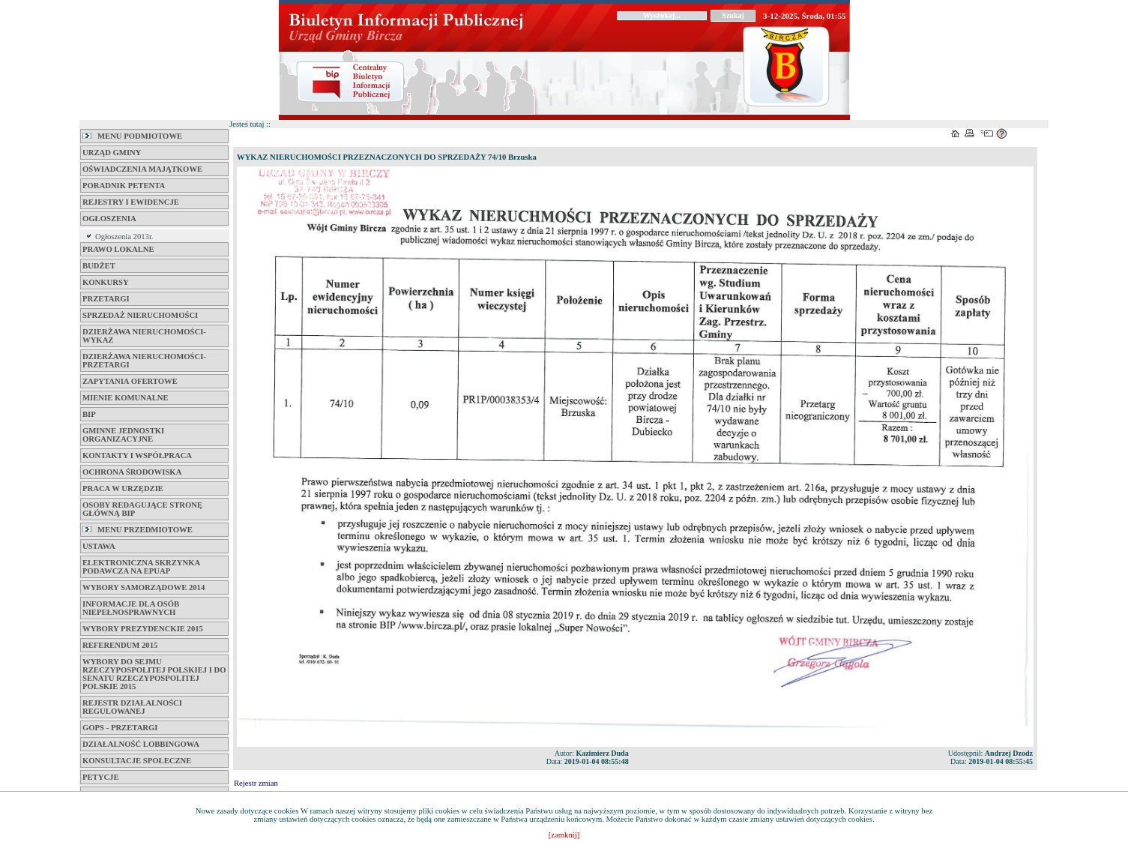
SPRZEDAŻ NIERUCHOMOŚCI (140, 315)
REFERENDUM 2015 (119, 645)
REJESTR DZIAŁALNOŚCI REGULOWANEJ (132, 707)
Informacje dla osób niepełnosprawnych (130, 608)
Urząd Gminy (111, 152)
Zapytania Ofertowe (130, 381)
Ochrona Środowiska (131, 472)
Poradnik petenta (123, 185)
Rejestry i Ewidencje (130, 202)
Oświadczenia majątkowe (142, 169)
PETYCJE (100, 777)
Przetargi (106, 299)
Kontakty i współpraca (137, 455)
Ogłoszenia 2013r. (124, 236)
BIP (89, 414)
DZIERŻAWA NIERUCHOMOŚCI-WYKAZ (144, 336)
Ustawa (98, 546)
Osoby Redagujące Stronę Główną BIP (142, 509)
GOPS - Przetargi (119, 728)
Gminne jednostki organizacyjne (123, 435)
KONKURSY (105, 282)
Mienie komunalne (125, 398)
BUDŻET (98, 266)
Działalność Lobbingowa (140, 744)
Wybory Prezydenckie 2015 (142, 629)
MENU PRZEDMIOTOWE (137, 530)
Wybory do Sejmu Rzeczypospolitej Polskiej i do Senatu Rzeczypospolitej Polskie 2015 (154, 674)
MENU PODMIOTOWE (132, 136)
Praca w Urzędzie (122, 488)
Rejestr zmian (256, 783)
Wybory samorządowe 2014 (143, 587)
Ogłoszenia (109, 218)
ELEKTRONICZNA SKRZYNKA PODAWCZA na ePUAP (141, 567)
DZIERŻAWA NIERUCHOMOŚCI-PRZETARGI (144, 360)
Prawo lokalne (118, 249)
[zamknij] (564, 835)
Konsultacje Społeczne (136, 761)
